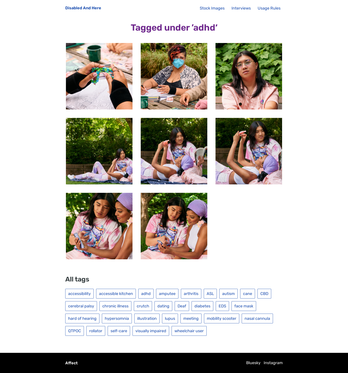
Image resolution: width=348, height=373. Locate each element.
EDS (222, 306)
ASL (210, 293)
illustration (147, 318)
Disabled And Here (83, 8)
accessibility (79, 293)
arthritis (191, 293)
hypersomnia (117, 318)
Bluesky (253, 362)
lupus (170, 318)
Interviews (241, 8)
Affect (71, 363)
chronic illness (115, 306)
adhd (146, 293)
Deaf (182, 306)
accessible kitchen (116, 293)
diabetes (202, 306)
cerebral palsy (81, 306)
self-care (119, 330)
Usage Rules (269, 8)
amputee (167, 293)
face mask (243, 306)
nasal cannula (257, 318)
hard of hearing (82, 318)
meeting (191, 318)
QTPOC (74, 330)
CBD (264, 293)
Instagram (273, 362)
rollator (95, 330)
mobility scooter (221, 318)
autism (228, 293)
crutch (143, 306)
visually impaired (150, 330)
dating (163, 306)
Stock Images (212, 8)
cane (247, 293)
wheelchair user (189, 330)
